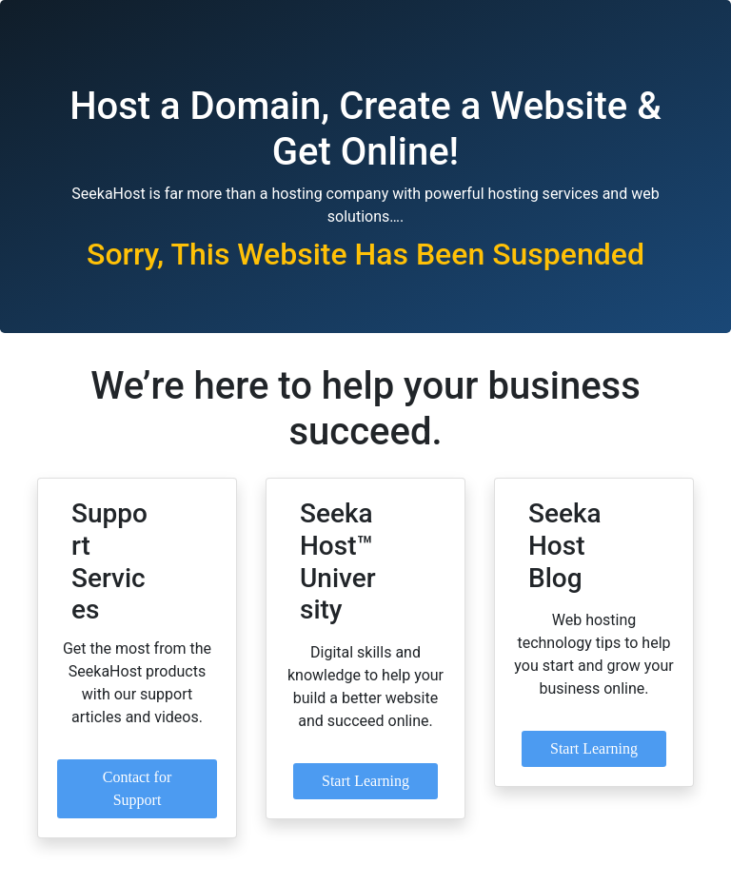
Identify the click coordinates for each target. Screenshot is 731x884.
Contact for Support (137, 788)
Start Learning (365, 781)
